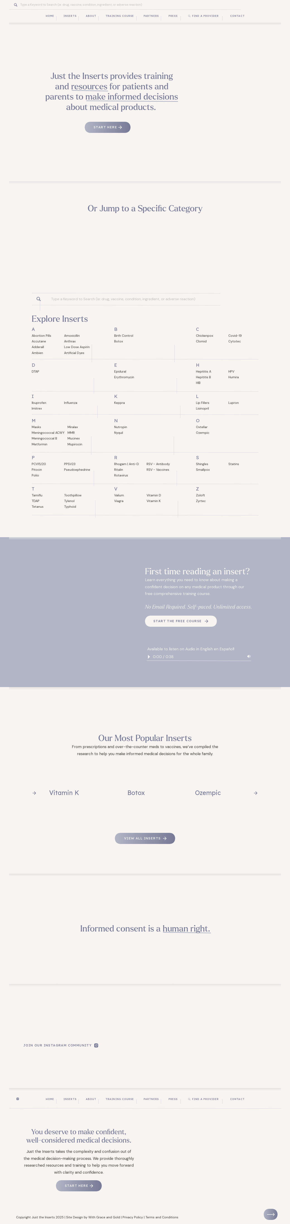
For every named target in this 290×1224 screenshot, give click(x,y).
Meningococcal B (44, 438)
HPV (231, 371)
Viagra (118, 501)
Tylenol (69, 501)
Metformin (39, 444)
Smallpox (203, 470)
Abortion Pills (41, 336)
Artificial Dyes (74, 353)
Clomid (201, 341)
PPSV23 (69, 464)
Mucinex (74, 438)
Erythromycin (124, 377)
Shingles (202, 464)
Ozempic (202, 433)
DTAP (35, 371)
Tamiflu (37, 495)
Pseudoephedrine (77, 470)
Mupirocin (75, 444)
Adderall (38, 347)
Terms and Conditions (161, 1217)
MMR (71, 433)
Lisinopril (202, 408)
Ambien (37, 353)
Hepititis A (203, 371)
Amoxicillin (72, 336)
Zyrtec (201, 501)
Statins (233, 464)
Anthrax (70, 341)
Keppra (119, 403)
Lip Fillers (202, 403)
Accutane (39, 341)
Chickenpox (204, 336)
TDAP (35, 501)
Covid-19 (235, 336)
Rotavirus (121, 475)
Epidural (120, 371)
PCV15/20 (39, 464)
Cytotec (234, 341)
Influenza (70, 403)
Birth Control (123, 336)
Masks (36, 427)
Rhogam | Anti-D (126, 464)
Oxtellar (202, 427)
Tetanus (38, 507)
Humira (233, 377)
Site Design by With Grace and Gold (93, 1217)
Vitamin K (154, 501)
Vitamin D (154, 495)
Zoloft (200, 495)
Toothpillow (73, 495)
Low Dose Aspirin (77, 347)
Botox (118, 341)
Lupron (233, 403)
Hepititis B (203, 377)
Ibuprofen (39, 403)
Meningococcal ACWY (48, 433)
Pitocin (37, 470)
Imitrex (37, 408)
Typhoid (70, 507)
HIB (198, 383)
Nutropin (120, 427)
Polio (35, 475)
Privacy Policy (133, 1217)
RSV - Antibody (158, 464)
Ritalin (118, 470)
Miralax (73, 427)
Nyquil (118, 433)
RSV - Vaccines (158, 470)
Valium (119, 495)
